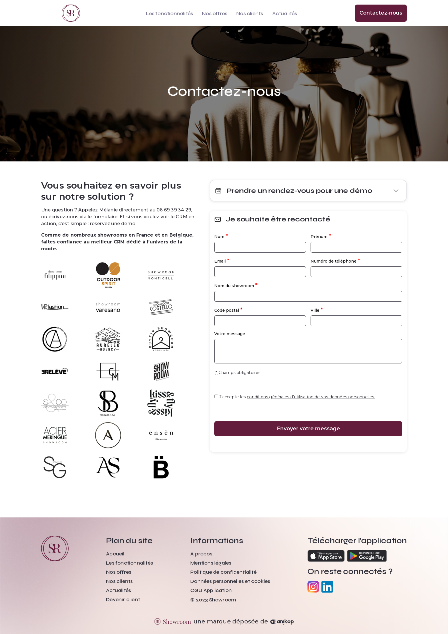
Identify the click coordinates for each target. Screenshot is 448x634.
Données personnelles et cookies (230, 581)
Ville (317, 309)
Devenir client (123, 599)
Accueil (115, 554)
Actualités (284, 13)
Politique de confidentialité (223, 572)
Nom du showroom (235, 285)
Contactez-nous (380, 13)
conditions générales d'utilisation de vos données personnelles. (311, 396)
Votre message (229, 333)
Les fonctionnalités (169, 13)
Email (221, 260)
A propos (201, 554)
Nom (221, 236)
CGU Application (211, 590)
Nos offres (214, 13)
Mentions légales (210, 563)
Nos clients (249, 13)
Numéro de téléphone (335, 260)
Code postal (228, 309)
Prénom (321, 236)
